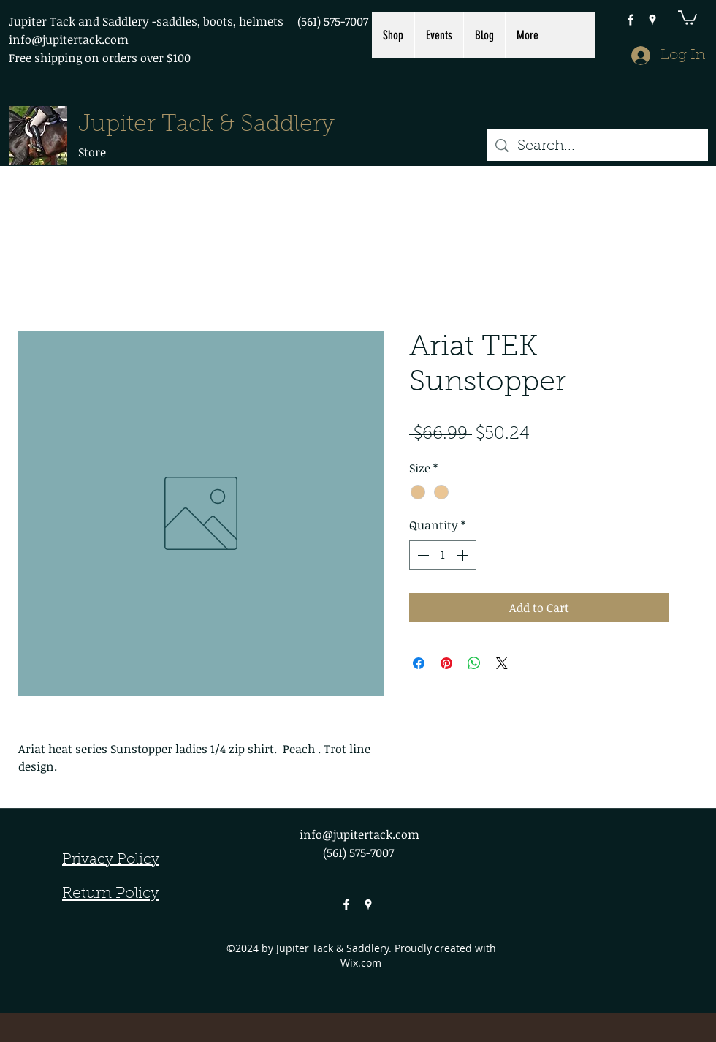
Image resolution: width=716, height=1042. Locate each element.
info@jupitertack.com (69, 39)
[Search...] (597, 146)
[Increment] (464, 555)
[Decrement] (421, 555)
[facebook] (630, 19)
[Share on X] (502, 663)
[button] (687, 17)
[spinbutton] (443, 555)
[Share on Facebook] (418, 663)
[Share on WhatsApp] (474, 663)
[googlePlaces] (652, 19)
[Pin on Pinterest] (446, 663)
